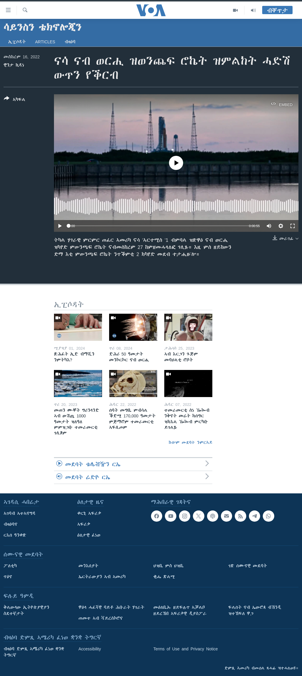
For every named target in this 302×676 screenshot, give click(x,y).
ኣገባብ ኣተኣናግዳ (20, 513)
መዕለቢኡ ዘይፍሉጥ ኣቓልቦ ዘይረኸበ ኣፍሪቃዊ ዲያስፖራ (179, 610)
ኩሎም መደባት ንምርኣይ (190, 442)
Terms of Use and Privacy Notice (185, 649)
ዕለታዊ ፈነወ (88, 535)
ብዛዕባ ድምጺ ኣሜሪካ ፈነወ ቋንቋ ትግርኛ (34, 652)
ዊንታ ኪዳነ (14, 65)
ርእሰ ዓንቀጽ (15, 535)
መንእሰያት (88, 565)
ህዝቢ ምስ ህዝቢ (168, 565)
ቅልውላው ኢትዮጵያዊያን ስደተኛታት (26, 610)
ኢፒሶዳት (17, 41)
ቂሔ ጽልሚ (164, 576)
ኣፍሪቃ (83, 524)
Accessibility (89, 649)
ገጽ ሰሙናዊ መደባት (247, 565)
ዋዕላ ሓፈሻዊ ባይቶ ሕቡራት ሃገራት (111, 607)
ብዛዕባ (70, 41)
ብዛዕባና (10, 524)
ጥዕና (8, 576)
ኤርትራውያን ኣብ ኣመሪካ (102, 576)
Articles (45, 41)
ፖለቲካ (10, 565)
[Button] (14, 100)
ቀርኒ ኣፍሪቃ (89, 513)
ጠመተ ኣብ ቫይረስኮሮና (100, 618)
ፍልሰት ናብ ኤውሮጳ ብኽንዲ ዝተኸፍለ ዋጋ (254, 610)
